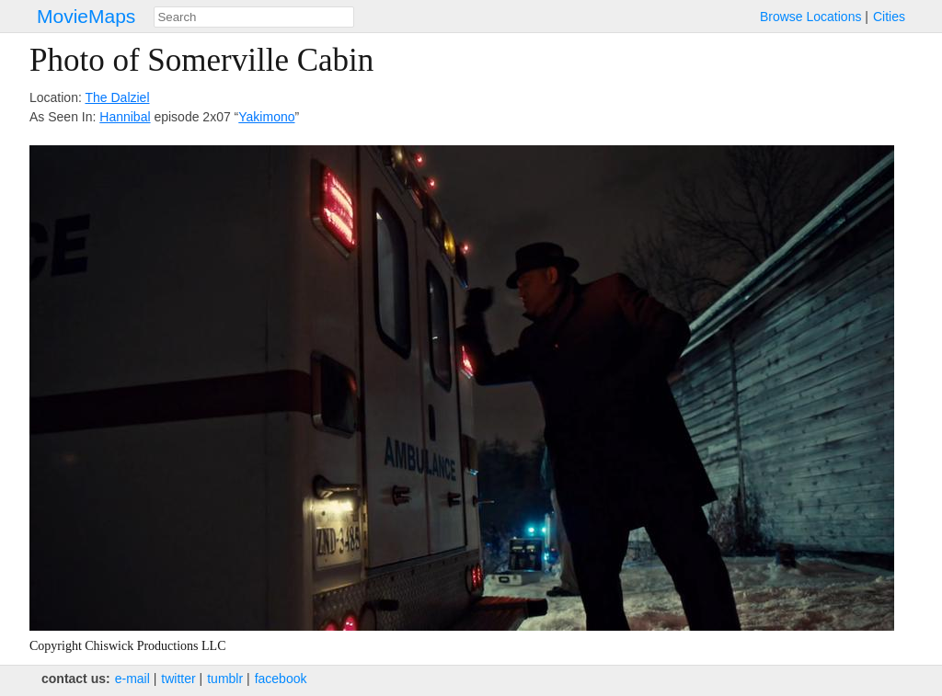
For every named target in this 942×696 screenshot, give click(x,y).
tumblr (225, 678)
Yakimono (266, 116)
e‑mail (132, 678)
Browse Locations (811, 16)
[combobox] (254, 17)
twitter (178, 678)
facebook (281, 678)
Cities (889, 16)
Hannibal (124, 116)
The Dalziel (117, 97)
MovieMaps (86, 16)
